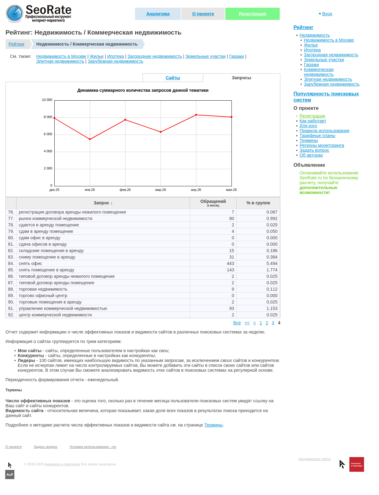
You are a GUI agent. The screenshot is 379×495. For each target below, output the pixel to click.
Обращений (213, 203)
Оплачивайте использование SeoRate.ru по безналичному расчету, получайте (329, 182)
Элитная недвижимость (60, 61)
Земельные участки (205, 56)
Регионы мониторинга (322, 145)
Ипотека (115, 56)
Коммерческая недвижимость (318, 72)
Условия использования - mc (93, 446)
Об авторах (311, 155)
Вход (327, 13)
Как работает (313, 120)
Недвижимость (315, 35)
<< (247, 322)
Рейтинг (17, 44)
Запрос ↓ (103, 202)
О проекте (203, 13)
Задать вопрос (314, 150)
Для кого (308, 125)
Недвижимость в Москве (61, 56)
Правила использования (324, 130)
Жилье (97, 56)
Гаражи (236, 56)
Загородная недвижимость (155, 56)
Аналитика (157, 13)
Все (237, 322)
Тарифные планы (317, 135)
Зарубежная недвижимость (115, 61)
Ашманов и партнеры (62, 464)
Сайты (173, 77)
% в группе (258, 202)
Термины (213, 424)
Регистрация (252, 13)
